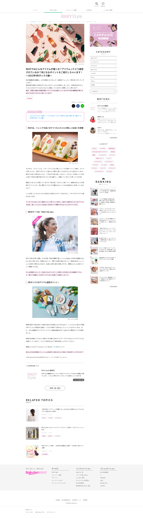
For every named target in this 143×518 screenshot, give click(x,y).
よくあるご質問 (108, 10)
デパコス (94, 168)
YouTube (102, 485)
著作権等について (76, 500)
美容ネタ (50, 436)
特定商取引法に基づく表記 (83, 485)
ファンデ (103, 168)
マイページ (55, 477)
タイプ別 (50, 417)
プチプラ (95, 165)
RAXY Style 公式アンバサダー (100, 151)
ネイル (92, 77)
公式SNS (89, 10)
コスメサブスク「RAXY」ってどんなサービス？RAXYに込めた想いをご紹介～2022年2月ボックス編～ (55, 117)
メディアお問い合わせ (82, 475)
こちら (54, 347)
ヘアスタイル (98, 161)
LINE (101, 480)
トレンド (112, 155)
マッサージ (57, 436)
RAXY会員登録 (104, 472)
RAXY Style (53, 10)
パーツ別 (104, 165)
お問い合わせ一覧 (39, 512)
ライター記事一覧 (78, 380)
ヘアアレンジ (58, 417)
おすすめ (102, 148)
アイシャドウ (102, 155)
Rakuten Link (103, 483)
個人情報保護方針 (66, 500)
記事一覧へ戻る (55, 388)
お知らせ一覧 (79, 472)
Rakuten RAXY (34, 4)
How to (43, 417)
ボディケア (94, 69)
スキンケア (94, 58)
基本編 (43, 436)
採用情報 (85, 500)
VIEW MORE (113, 138)
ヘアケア (93, 73)
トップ (35, 10)
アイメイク (94, 66)
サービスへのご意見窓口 (82, 480)
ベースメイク (94, 62)
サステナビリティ (51, 512)
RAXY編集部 (29, 98)
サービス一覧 (29, 512)
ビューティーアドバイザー (59, 483)
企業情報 (58, 500)
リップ (108, 158)
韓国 (94, 155)
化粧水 (112, 165)
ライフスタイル (99, 171)
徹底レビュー (99, 158)
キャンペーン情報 (71, 10)
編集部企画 (111, 148)
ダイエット (112, 168)
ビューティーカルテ (57, 480)
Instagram (103, 477)
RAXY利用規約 (80, 483)
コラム (32, 96)
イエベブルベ (109, 161)
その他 (92, 85)
